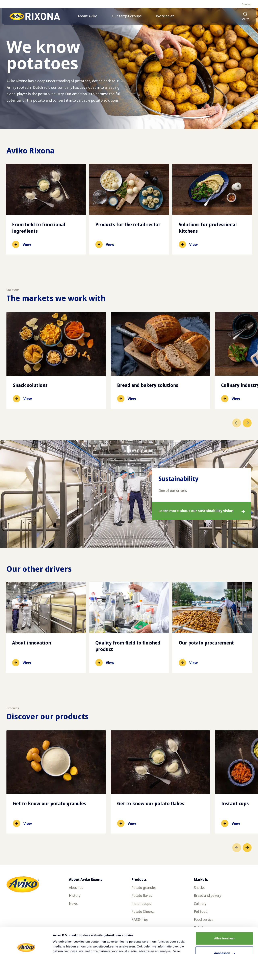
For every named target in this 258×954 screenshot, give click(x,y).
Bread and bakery (207, 895)
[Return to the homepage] (35, 16)
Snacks (199, 887)
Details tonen (62, 946)
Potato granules (143, 887)
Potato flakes (141, 895)
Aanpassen (224, 927)
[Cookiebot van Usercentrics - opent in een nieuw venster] (26, 946)
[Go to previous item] (236, 422)
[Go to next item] (247, 422)
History (74, 895)
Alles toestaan (224, 912)
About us (76, 887)
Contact (247, 4)
